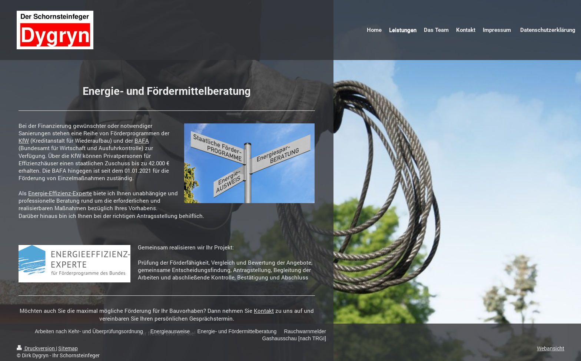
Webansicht (550, 348)
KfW (24, 140)
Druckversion (36, 348)
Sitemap (68, 348)
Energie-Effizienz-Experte (60, 193)
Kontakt (264, 310)
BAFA (142, 140)
